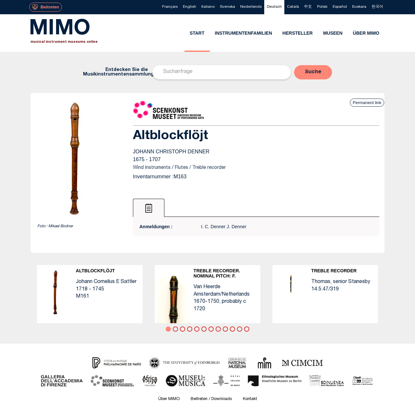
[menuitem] (170, 7)
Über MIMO (169, 399)
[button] (313, 72)
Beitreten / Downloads (211, 399)
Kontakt (250, 399)
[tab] (148, 208)
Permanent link (367, 102)
